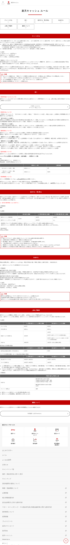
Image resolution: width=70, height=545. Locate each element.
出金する (61, 19)
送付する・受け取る (43, 19)
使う (26, 19)
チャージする (8, 19)
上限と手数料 (8, 24)
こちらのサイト (21, 176)
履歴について (26, 24)
